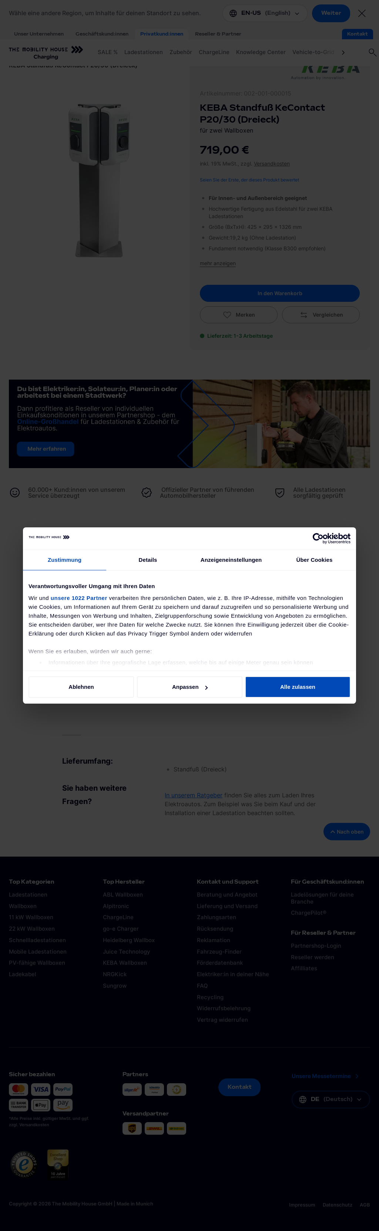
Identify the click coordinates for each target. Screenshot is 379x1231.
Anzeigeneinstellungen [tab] (231, 560)
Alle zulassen (297, 687)
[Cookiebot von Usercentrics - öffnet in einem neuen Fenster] (318, 538)
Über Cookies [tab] (314, 560)
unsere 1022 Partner (79, 598)
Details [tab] (148, 560)
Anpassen (190, 687)
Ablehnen (81, 687)
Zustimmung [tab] (64, 560)
